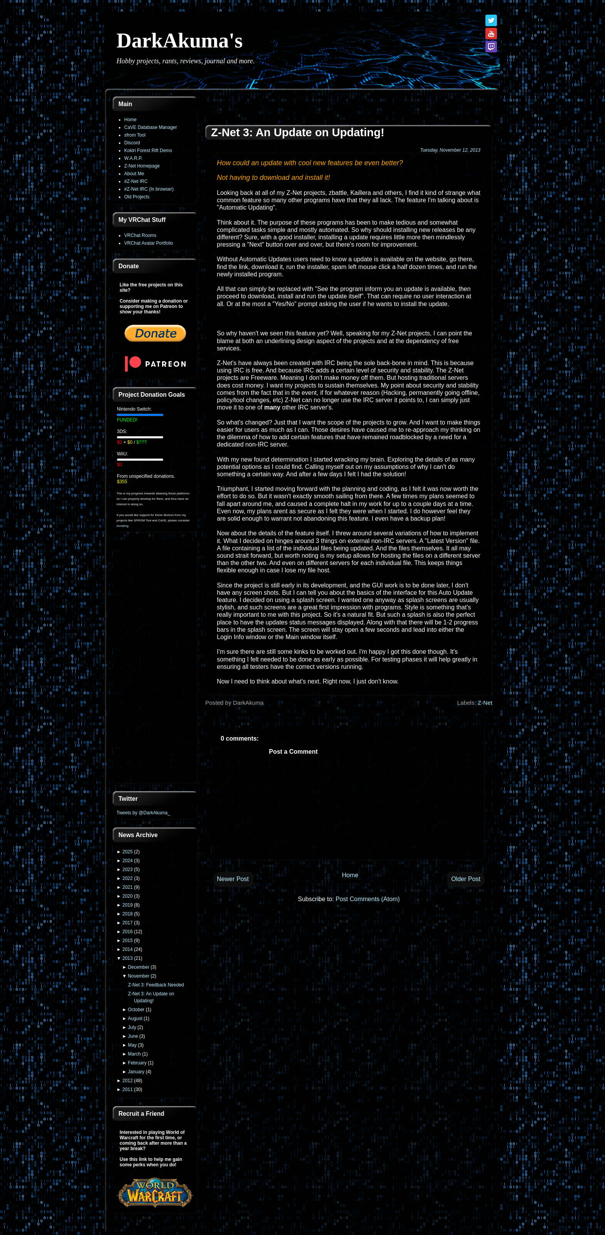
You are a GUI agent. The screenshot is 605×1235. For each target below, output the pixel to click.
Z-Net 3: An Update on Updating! (297, 132)
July (132, 1027)
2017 (127, 922)
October (136, 1009)
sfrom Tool (134, 135)
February (137, 1063)
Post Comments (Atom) (368, 899)
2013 (127, 958)
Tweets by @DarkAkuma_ (143, 812)
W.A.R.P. (133, 158)
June (133, 1036)
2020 (127, 896)
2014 (127, 949)
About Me (134, 173)
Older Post (465, 879)
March (134, 1054)
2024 (127, 860)
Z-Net (485, 702)
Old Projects (136, 197)
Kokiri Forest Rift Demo (148, 150)
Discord (132, 142)
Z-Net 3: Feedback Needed (156, 985)
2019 (127, 905)
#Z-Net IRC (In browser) (149, 189)
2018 (127, 914)
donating (122, 526)
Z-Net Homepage (142, 166)
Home (130, 119)
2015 (127, 940)
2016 (127, 931)
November (138, 976)
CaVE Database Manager (150, 127)
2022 (127, 878)
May (132, 1045)
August (135, 1018)
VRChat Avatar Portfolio (148, 243)
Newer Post (233, 879)
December (138, 967)
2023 (127, 869)
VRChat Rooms (140, 235)
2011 (127, 1089)
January (136, 1071)
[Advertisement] (155, 662)
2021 (127, 887)
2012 (127, 1080)
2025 (127, 851)
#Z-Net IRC (136, 181)
